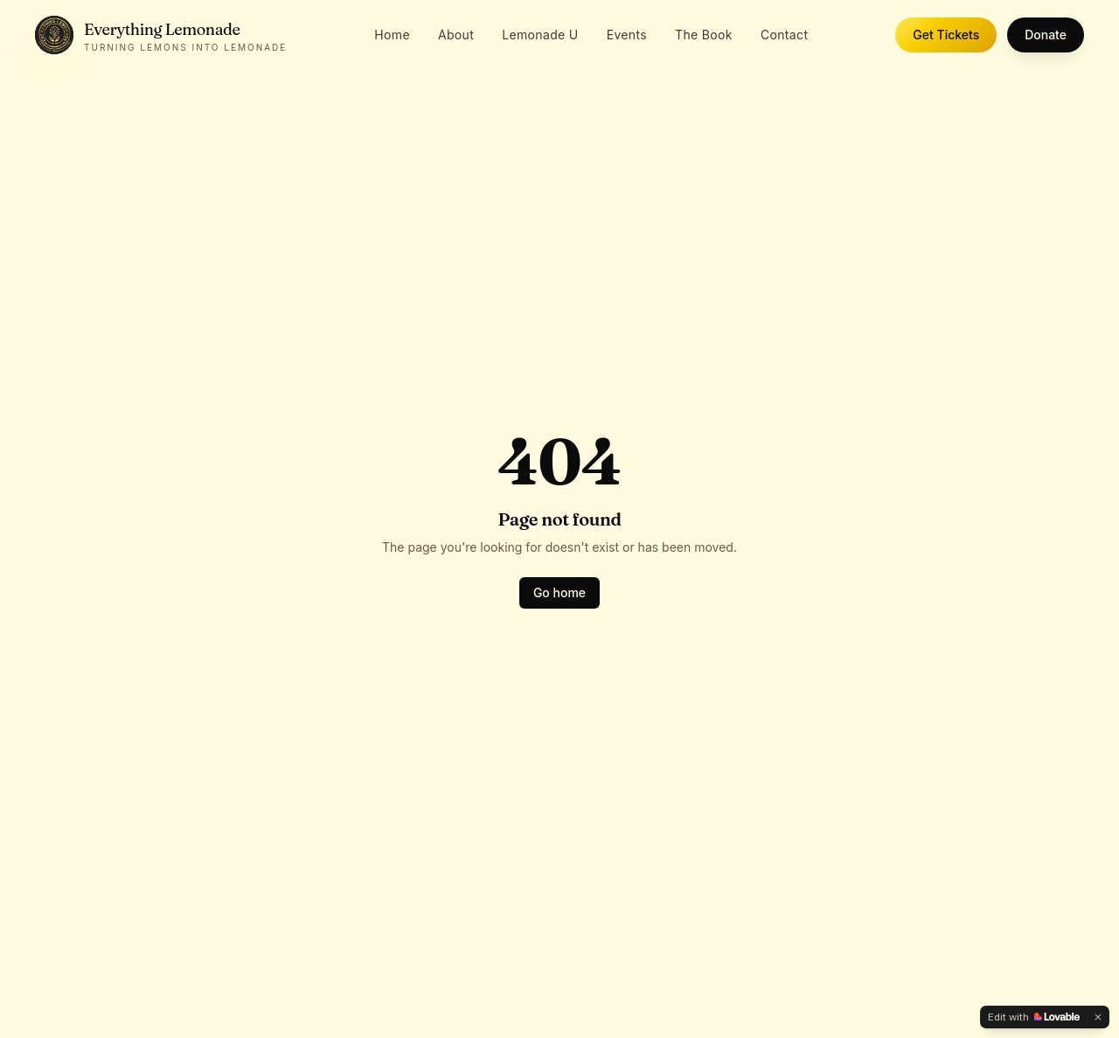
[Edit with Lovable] (1034, 1017)
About (456, 34)
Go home (559, 592)
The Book (704, 34)
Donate (1046, 34)
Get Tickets (946, 34)
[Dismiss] (1098, 1017)
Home (392, 34)
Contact (784, 34)
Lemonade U (540, 34)
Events (627, 34)
